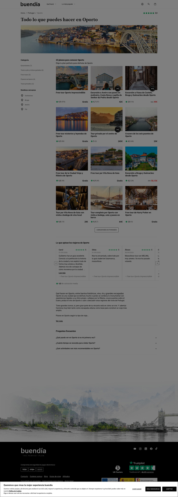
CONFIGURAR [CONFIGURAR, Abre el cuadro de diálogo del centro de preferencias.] (136, 489)
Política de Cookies (15, 491)
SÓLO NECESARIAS (153, 489)
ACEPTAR (169, 489)
